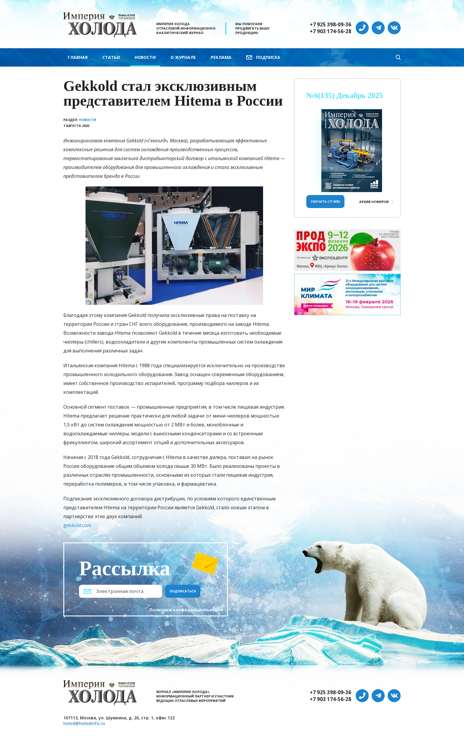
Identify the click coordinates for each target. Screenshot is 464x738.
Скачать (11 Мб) (325, 201)
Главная (78, 57)
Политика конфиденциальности (186, 610)
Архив (374, 201)
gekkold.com (77, 525)
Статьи (111, 57)
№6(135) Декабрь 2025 (344, 95)
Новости (145, 57)
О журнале (183, 57)
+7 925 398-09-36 (330, 24)
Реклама (221, 57)
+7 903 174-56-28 (330, 31)
